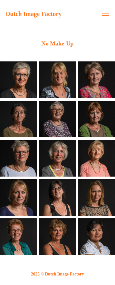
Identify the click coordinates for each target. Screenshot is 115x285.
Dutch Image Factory (34, 13)
